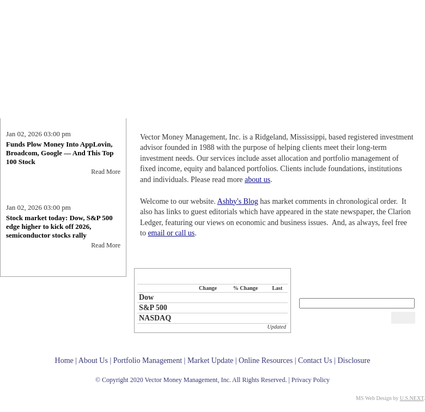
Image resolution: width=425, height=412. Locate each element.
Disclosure (353, 360)
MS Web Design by (389, 398)
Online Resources (360, 111)
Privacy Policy (311, 380)
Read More (105, 174)
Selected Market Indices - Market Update (212, 276)
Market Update (298, 111)
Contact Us (405, 111)
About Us (173, 111)
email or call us (171, 233)
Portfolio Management (234, 111)
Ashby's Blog (237, 201)
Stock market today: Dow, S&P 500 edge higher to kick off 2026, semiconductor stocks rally (59, 229)
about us (257, 179)
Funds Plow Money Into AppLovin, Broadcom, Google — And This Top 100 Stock (59, 155)
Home (143, 111)
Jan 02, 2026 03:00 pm (38, 136)
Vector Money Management (57, 41)
